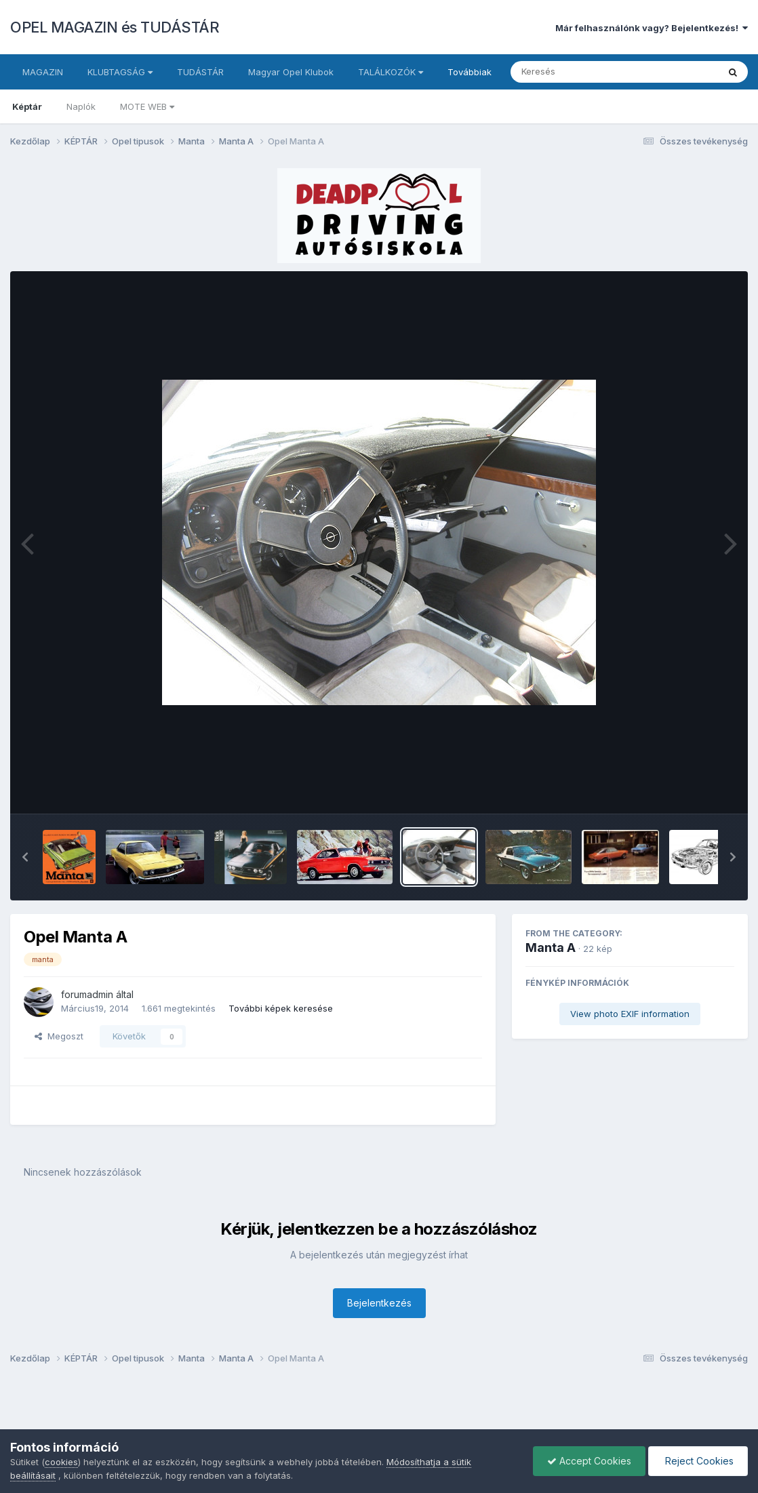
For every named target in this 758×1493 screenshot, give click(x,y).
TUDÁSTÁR (200, 71)
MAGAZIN (42, 71)
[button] (25, 857)
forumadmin (87, 994)
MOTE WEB (147, 106)
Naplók (81, 106)
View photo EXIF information (630, 1013)
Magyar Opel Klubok (291, 71)
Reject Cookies (698, 1461)
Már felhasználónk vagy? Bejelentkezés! (651, 27)
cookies (61, 1461)
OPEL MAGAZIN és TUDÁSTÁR (114, 27)
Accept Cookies (589, 1461)
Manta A (550, 947)
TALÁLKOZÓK (390, 71)
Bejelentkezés (379, 1303)
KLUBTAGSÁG (120, 71)
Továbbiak (469, 71)
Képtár (27, 106)
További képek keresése (280, 1008)
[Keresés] (577, 72)
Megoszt (59, 1036)
